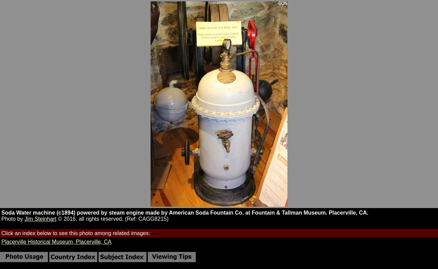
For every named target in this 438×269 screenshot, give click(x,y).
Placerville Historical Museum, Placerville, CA (56, 242)
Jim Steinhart (40, 219)
